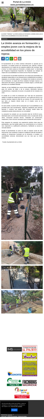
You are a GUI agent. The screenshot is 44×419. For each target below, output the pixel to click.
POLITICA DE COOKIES (16, 406)
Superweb (10, 414)
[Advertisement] (22, 155)
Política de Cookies (22, 416)
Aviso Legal (3, 416)
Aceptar (14, 410)
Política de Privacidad (12, 416)
